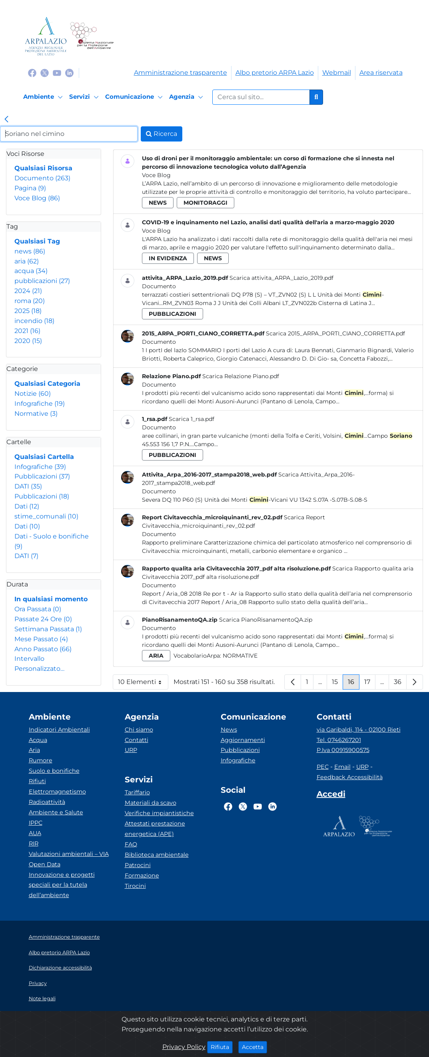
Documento (42, 178)
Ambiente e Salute (56, 812)
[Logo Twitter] (44, 73)
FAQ (131, 844)
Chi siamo (139, 729)
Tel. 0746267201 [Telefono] (339, 740)
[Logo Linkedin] (69, 73)
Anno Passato (43, 649)
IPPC (35, 822)
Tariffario (137, 792)
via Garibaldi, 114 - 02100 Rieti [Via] (359, 729)
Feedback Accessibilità (350, 777)
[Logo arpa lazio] (46, 36)
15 (337, 684)
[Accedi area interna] (331, 795)
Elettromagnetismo (57, 791)
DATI (28, 486)
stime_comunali (46, 516)
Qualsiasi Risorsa (43, 168)
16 (353, 684)
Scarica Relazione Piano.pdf (240, 376)
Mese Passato (41, 639)
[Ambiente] (44, 97)
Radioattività (47, 802)
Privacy (38, 983)
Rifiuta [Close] (222, 1047)
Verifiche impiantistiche (159, 813)
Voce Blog (37, 198)
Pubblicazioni (42, 476)
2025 (28, 311)
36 (400, 684)
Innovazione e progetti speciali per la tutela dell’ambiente (62, 885)
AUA (35, 833)
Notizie (32, 393)
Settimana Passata (48, 629)
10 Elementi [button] (143, 684)
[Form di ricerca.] (261, 97)
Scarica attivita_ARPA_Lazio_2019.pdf (281, 277)
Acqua (38, 740)
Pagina (30, 188)
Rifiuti (37, 781)
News (229, 729)
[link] (6, 120)
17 (369, 684)
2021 (27, 331)
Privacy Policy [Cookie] (184, 1047)
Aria (34, 750)
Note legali (42, 998)
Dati (26, 506)
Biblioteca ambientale (157, 854)
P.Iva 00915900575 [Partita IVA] (343, 750)
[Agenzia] (187, 97)
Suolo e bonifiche (54, 770)
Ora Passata (37, 609)
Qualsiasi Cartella (44, 457)
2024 (28, 291)
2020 (28, 341)
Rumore (40, 760)
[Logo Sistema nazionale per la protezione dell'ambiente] (92, 36)
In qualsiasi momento (51, 599)
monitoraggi (205, 202)
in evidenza (168, 258)
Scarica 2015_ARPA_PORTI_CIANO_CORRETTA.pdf (335, 333)
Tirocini (135, 885)
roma (29, 301)
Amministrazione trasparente (180, 72)
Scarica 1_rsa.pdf (191, 419)
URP (131, 750)
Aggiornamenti (243, 740)
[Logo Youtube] (57, 73)
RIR (33, 843)
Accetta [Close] (254, 1047)
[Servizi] (85, 97)
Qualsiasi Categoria (47, 383)
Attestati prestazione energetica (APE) (155, 829)
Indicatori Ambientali (59, 729)
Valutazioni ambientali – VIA (69, 854)
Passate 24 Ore (43, 619)
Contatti (136, 740)
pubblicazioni (42, 281)
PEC (323, 766)
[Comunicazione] (135, 97)
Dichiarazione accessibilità (60, 968)
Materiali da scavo (150, 802)
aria (26, 261)
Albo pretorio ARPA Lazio (274, 72)
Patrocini (138, 865)
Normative (36, 413)
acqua (31, 271)
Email (342, 766)
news (29, 251)
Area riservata (381, 72)
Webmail (336, 72)
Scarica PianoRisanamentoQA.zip (265, 619)
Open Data (44, 864)
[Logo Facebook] (32, 73)
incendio (34, 321)
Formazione (142, 875)
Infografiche (39, 403)
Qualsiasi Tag (37, 241)
